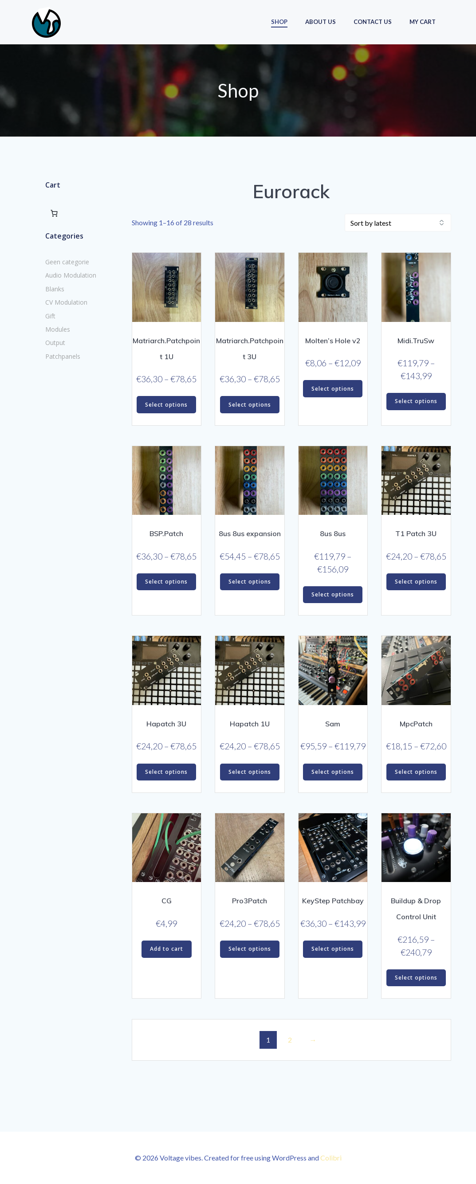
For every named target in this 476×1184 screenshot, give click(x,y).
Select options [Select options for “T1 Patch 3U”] (416, 581)
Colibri (331, 1157)
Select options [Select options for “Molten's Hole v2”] (332, 388)
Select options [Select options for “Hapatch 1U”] (249, 772)
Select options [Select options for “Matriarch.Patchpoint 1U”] (166, 404)
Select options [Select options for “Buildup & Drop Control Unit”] (416, 977)
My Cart (422, 21)
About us (320, 21)
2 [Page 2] (290, 1039)
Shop (279, 21)
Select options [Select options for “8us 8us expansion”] (249, 581)
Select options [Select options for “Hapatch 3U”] (166, 772)
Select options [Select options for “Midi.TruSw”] (416, 401)
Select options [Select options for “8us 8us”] (332, 594)
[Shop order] (398, 222)
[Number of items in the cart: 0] (53, 212)
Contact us (373, 21)
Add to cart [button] (166, 949)
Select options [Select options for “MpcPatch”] (416, 772)
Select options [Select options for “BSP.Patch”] (166, 581)
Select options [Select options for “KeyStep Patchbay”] (332, 949)
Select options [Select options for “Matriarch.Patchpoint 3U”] (249, 404)
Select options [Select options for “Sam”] (332, 772)
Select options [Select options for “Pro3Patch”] (249, 949)
